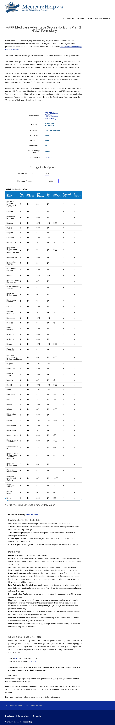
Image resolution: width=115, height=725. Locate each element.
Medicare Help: (32, 514)
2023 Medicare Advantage (73, 19)
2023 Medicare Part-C (14, 705)
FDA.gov (32, 661)
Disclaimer (10, 716)
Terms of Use (23, 716)
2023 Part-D (92, 19)
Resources (103, 19)
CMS (16, 658)
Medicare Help (26, 722)
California (48, 158)
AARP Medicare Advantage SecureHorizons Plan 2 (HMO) (51, 116)
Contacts (37, 716)
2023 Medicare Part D (35, 705)
